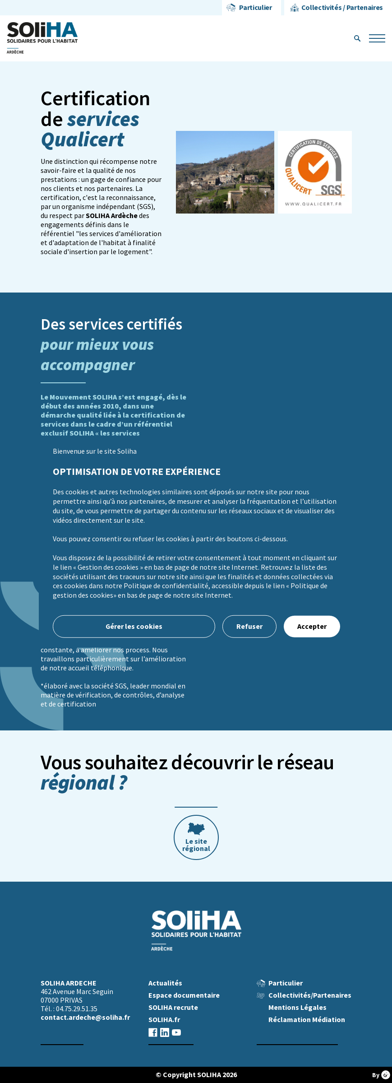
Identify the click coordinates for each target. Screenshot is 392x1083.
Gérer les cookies (133, 626)
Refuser (249, 626)
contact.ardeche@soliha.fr (85, 1017)
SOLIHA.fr (164, 1019)
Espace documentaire (184, 995)
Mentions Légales (297, 1007)
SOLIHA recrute (173, 1007)
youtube (176, 1032)
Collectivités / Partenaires (342, 7)
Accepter (312, 626)
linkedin (164, 1032)
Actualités (165, 983)
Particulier (255, 7)
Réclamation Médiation (306, 1019)
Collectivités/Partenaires (309, 995)
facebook (152, 1032)
